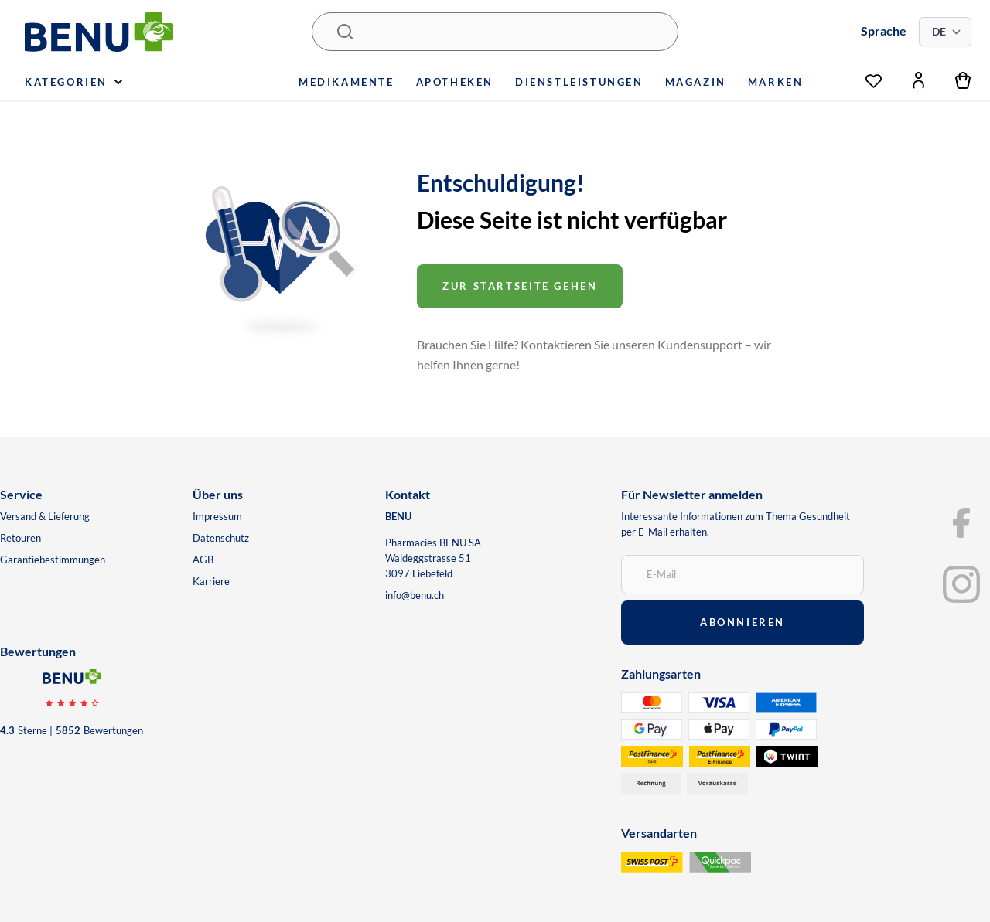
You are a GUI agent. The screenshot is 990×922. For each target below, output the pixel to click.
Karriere (211, 581)
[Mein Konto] (918, 80)
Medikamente (346, 82)
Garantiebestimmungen (52, 559)
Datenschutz (221, 538)
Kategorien (73, 82)
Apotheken (454, 82)
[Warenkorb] (963, 80)
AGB (203, 559)
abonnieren (742, 622)
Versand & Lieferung (45, 516)
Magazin (695, 82)
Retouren (20, 538)
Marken (776, 82)
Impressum (217, 516)
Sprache (883, 30)
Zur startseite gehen (519, 286)
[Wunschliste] (873, 76)
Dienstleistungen (579, 82)
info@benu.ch (414, 595)
